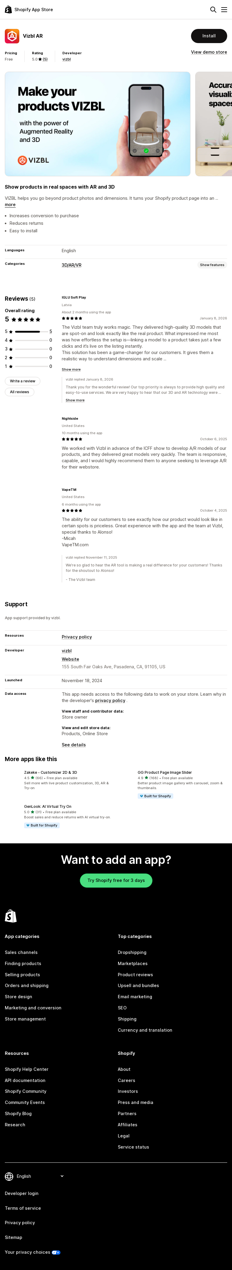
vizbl (66, 59)
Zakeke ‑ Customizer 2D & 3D (50, 772)
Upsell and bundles (138, 985)
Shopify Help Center (27, 1069)
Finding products (23, 963)
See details (74, 744)
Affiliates (127, 1124)
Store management (25, 1018)
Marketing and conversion (33, 1007)
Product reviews (135, 974)
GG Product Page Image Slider (165, 772)
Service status (133, 1146)
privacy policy (110, 700)
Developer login (22, 1193)
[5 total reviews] (50, 331)
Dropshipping (132, 952)
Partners (127, 1113)
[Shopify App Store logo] (29, 9)
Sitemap (13, 1237)
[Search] (213, 10)
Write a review (22, 381)
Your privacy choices (27, 1252)
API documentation (25, 1080)
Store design (18, 996)
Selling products (22, 974)
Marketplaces (133, 963)
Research (15, 1124)
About (124, 1069)
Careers (126, 1080)
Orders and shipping (27, 985)
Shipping (127, 1018)
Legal (124, 1135)
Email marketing (135, 996)
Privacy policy (77, 636)
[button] (59, 780)
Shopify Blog (18, 1113)
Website (70, 659)
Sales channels (21, 952)
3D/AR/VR (71, 265)
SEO (122, 1007)
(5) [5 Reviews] (45, 59)
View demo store (209, 52)
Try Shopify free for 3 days (116, 880)
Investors (128, 1091)
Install (209, 35)
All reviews (19, 392)
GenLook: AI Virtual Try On (47, 806)
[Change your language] (40, 1176)
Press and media (135, 1102)
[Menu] (224, 10)
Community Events (25, 1102)
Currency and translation (145, 1030)
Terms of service (23, 1208)
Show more (71, 369)
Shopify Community (25, 1091)
